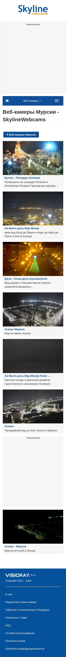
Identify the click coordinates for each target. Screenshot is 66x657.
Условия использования (20, 633)
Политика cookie (15, 640)
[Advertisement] (33, 60)
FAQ (8, 625)
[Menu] (57, 101)
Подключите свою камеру (21, 602)
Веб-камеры (32, 100)
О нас (8, 594)
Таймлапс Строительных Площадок (27, 609)
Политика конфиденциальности (24, 648)
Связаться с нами (16, 617)
